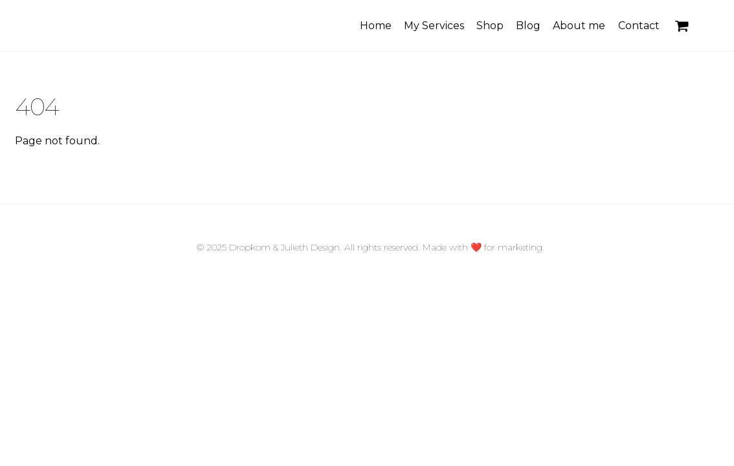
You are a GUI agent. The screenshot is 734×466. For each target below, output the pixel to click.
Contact (639, 25)
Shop (490, 25)
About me (579, 25)
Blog (528, 25)
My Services (434, 25)
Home (376, 25)
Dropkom (250, 247)
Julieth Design (310, 247)
